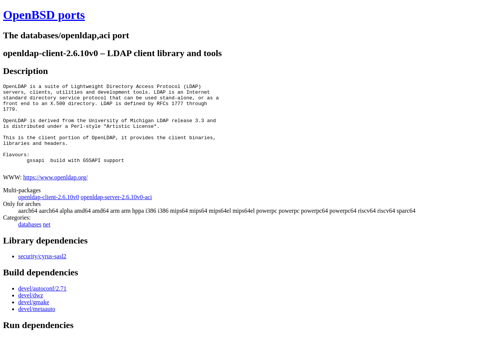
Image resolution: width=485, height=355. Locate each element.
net (46, 241)
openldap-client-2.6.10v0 (48, 214)
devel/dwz (30, 312)
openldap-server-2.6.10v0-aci (116, 214)
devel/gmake (33, 319)
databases (29, 241)
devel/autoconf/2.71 (42, 305)
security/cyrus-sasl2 (42, 273)
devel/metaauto (36, 326)
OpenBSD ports (44, 15)
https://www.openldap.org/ (55, 194)
